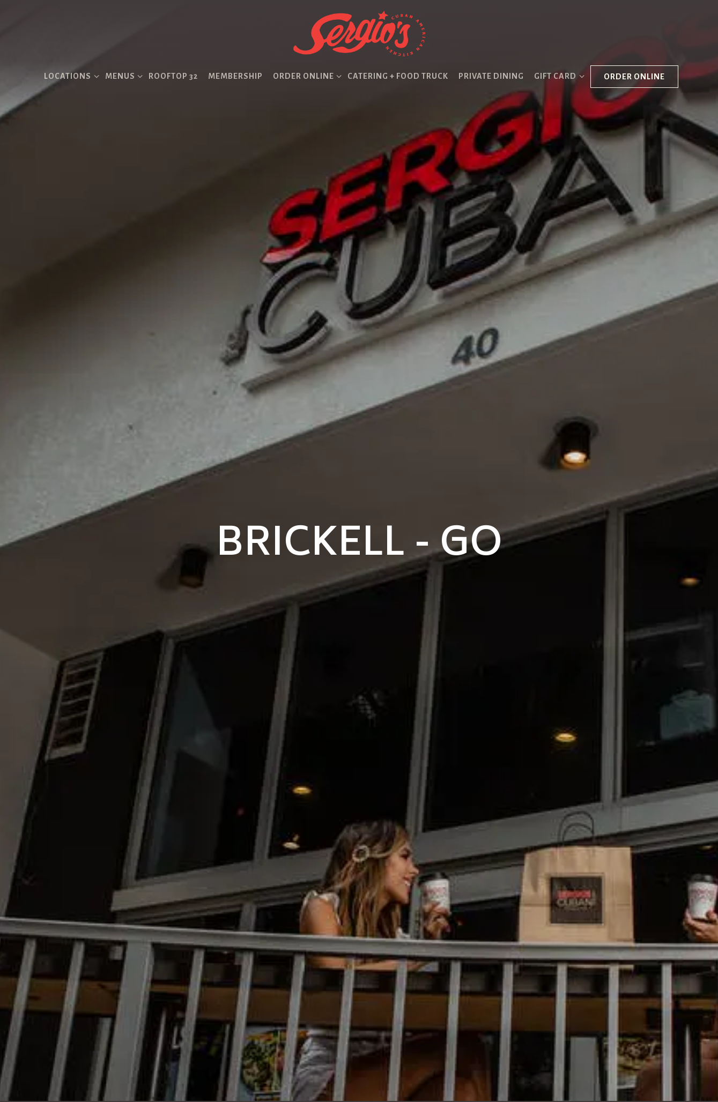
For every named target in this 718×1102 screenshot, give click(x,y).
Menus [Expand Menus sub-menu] (122, 74)
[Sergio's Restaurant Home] (359, 33)
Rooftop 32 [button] (173, 76)
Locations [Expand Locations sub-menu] (69, 74)
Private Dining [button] (491, 76)
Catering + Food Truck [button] (397, 76)
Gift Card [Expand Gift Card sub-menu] (557, 74)
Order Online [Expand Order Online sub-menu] (305, 74)
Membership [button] (235, 76)
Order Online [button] (634, 76)
